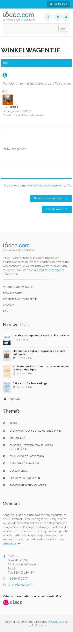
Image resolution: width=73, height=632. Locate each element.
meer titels (11, 398)
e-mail (40, 270)
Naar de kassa (57, 209)
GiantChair (57, 621)
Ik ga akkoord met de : (38, 185)
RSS (5, 311)
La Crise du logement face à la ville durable (41, 335)
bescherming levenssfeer (20, 299)
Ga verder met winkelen (51, 198)
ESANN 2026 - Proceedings (30, 383)
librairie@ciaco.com (18, 584)
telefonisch (54, 270)
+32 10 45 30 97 (15, 578)
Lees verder (11, 543)
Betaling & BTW (13, 293)
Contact (8, 305)
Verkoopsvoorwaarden (47, 185)
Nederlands (58, 4)
